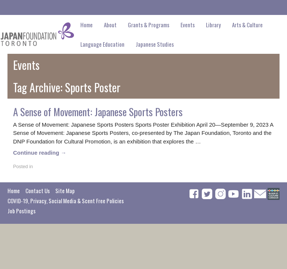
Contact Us (37, 190)
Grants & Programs (148, 25)
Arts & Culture (247, 25)
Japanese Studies (155, 44)
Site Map (65, 190)
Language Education (102, 44)
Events (187, 25)
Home (86, 25)
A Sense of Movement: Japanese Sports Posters (98, 111)
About (110, 25)
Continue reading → (40, 152)
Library (213, 25)
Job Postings (21, 211)
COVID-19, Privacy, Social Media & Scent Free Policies (65, 201)
